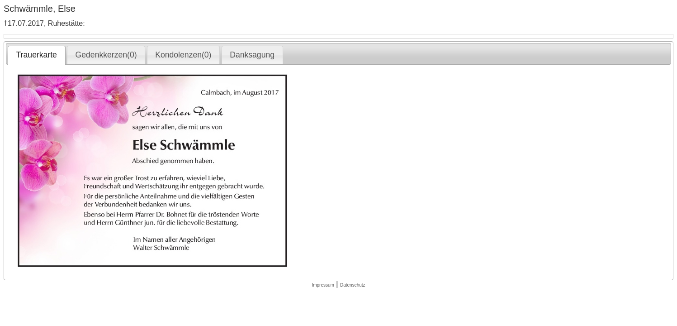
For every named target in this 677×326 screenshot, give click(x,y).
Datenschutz (352, 285)
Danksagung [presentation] (252, 54)
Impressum (323, 285)
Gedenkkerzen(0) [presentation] (106, 54)
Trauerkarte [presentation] (36, 54)
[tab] (36, 55)
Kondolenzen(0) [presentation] (183, 54)
